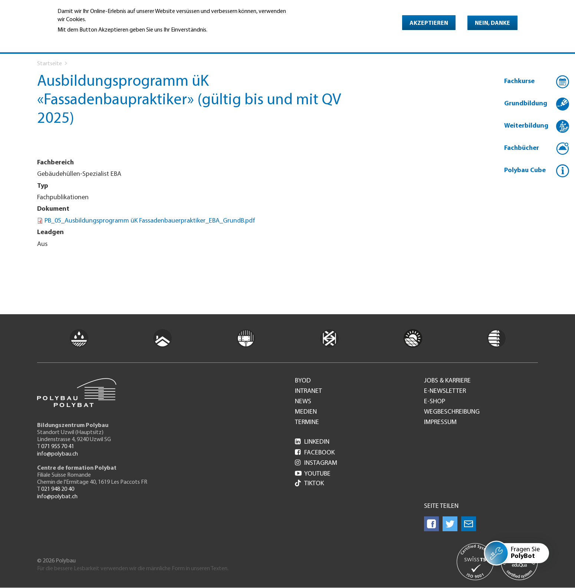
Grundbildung (525, 103)
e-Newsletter (445, 391)
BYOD (303, 381)
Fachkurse (519, 81)
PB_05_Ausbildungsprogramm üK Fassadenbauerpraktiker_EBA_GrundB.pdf (150, 220)
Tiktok (309, 484)
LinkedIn (312, 442)
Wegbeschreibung (452, 412)
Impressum (440, 422)
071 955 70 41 (57, 447)
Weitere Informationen (90, 40)
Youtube (313, 473)
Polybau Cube (525, 170)
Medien (306, 412)
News (303, 401)
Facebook (315, 452)
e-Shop (434, 401)
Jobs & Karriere (447, 381)
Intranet (308, 391)
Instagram (316, 463)
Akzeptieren (429, 23)
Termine (307, 422)
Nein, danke (492, 23)
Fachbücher (521, 148)
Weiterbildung (526, 125)
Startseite (49, 64)
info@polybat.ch (57, 497)
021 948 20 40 (57, 489)
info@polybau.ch (57, 454)
